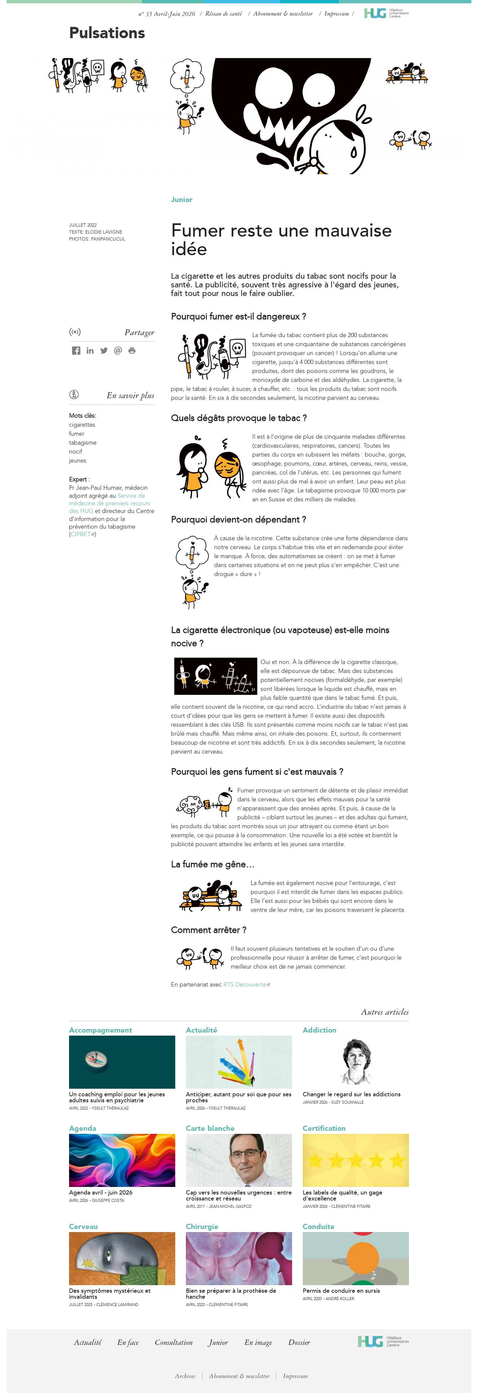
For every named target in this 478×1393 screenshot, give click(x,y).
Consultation (176, 1342)
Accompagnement (100, 1030)
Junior (182, 199)
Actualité (201, 1030)
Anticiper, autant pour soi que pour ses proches (238, 1097)
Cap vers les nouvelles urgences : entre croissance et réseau (239, 1196)
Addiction (320, 1030)
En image (262, 1342)
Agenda (82, 1128)
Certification (324, 1128)
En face (129, 1342)
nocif (75, 451)
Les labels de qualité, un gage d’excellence (342, 1196)
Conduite (319, 1226)
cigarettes (82, 424)
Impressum (337, 13)
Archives (185, 1376)
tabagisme (83, 442)
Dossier (304, 1342)
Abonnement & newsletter (283, 13)
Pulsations (107, 32)
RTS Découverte (246, 984)
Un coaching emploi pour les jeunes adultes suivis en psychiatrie (117, 1097)
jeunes (77, 460)
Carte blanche (210, 1128)
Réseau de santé (223, 13)
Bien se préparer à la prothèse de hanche (231, 1294)
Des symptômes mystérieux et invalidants (110, 1294)
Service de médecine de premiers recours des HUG (109, 503)
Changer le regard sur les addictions (352, 1094)
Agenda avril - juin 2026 (100, 1193)
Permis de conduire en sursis (341, 1291)
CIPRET (83, 534)
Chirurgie (202, 1226)
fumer (76, 433)
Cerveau (83, 1226)
